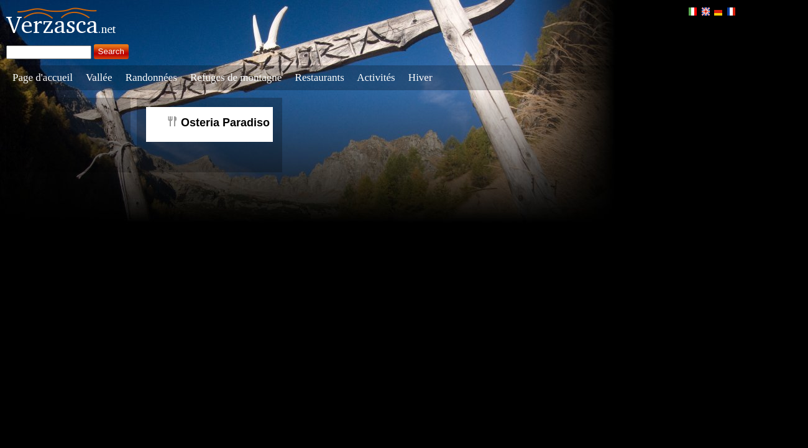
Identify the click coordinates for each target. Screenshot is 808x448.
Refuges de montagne (236, 77)
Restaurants (319, 77)
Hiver (420, 77)
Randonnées (151, 77)
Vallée (99, 77)
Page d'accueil (42, 77)
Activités (376, 77)
